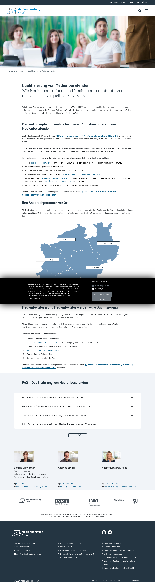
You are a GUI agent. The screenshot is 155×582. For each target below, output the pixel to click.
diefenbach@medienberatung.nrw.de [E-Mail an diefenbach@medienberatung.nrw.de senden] (31, 486)
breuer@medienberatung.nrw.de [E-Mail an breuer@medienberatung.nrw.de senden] (73, 486)
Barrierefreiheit (120, 580)
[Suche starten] (139, 10)
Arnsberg (96, 267)
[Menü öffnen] (146, 10)
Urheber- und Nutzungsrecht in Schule (120, 557)
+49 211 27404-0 (23, 550)
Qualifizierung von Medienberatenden (119, 550)
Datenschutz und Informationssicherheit (43, 350)
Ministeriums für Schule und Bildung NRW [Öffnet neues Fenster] (101, 136)
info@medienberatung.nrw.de (28, 554)
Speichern (101, 299)
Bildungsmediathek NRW (89, 174)
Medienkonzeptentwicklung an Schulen (42, 342)
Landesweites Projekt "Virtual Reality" (119, 568)
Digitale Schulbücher (69, 557)
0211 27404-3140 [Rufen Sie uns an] (23, 483)
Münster (63, 239)
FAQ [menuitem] (146, 2)
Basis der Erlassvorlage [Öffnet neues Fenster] (68, 136)
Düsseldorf (46, 259)
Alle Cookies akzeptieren (102, 294)
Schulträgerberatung (113, 554)
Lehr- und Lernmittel (113, 543)
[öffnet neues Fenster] (104, 532)
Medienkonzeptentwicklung (42, 163)
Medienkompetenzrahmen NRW (54, 178)
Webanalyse (99, 289)
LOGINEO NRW (69, 174)
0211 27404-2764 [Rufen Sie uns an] (111, 483)
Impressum (134, 580)
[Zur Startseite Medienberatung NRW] (21, 10)
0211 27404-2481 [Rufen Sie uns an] (67, 483)
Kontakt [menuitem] (135, 2)
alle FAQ (77, 435)
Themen (21, 71)
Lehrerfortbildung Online (114, 547)
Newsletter (94, 580)
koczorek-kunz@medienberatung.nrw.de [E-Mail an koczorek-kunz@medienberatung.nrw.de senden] (121, 486)
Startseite (11, 71)
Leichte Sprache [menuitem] (119, 2)
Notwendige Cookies (102, 286)
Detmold (107, 243)
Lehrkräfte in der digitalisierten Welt (59, 181)
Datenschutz (106, 580)
